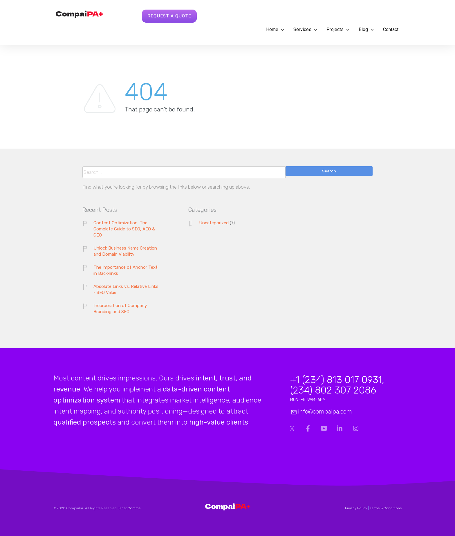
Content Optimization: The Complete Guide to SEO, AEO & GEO (124, 229)
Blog (363, 29)
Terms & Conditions (386, 508)
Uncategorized (214, 222)
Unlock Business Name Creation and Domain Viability (125, 251)
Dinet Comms (129, 508)
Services (302, 29)
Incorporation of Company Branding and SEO (120, 308)
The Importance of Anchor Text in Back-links (125, 270)
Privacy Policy (356, 508)
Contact (390, 29)
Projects (335, 29)
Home (272, 29)
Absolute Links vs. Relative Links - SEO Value (125, 289)
